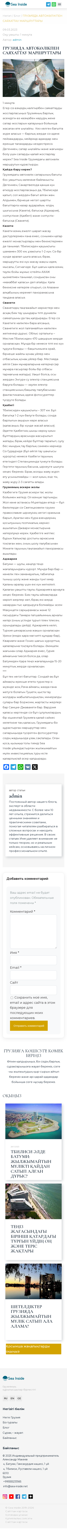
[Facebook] (18, 1503)
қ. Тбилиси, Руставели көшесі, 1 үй (25, 1474)
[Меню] (59, 5)
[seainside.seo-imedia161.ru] (16, 5)
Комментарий (22, 912)
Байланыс (10, 1443)
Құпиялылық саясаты (18, 1524)
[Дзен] (30, 1503)
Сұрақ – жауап (13, 1438)
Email (15, 973)
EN (12, 1404)
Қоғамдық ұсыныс (16, 1520)
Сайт (14, 988)
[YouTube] (11, 1503)
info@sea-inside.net (15, 1492)
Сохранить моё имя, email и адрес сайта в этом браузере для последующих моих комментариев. (32, 1013)
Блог (6, 1433)
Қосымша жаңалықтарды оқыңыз (28, 1354)
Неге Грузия (11, 1423)
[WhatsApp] (54, 5)
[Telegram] (48, 5)
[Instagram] (5, 1503)
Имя (14, 958)
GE (19, 1404)
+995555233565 (12, 1487)
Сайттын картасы (16, 1517)
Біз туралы (10, 1428)
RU (5, 1404)
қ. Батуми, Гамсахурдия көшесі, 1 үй (26, 1469)
